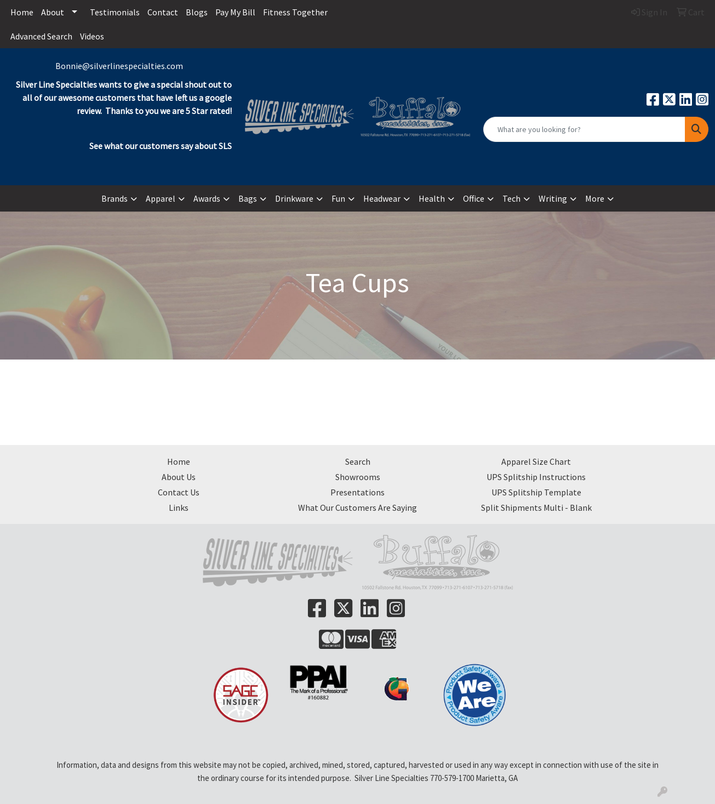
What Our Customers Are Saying (357, 507)
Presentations (357, 492)
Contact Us (178, 492)
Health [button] (432, 198)
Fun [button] (338, 198)
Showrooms (357, 476)
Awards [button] (206, 198)
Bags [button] (247, 198)
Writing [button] (553, 198)
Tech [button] (511, 198)
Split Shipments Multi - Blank (536, 507)
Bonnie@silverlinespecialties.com (119, 65)
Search (357, 461)
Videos (92, 36)
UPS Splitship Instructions (536, 476)
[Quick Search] (584, 129)
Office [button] (473, 198)
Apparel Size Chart (536, 461)
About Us (179, 476)
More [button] (594, 198)
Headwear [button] (382, 198)
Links (178, 507)
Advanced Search (41, 36)
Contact (162, 12)
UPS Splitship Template (536, 492)
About (52, 12)
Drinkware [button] (294, 198)
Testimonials (115, 12)
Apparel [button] (160, 198)
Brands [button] (114, 198)
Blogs (197, 12)
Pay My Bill (235, 12)
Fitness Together (295, 12)
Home (21, 12)
